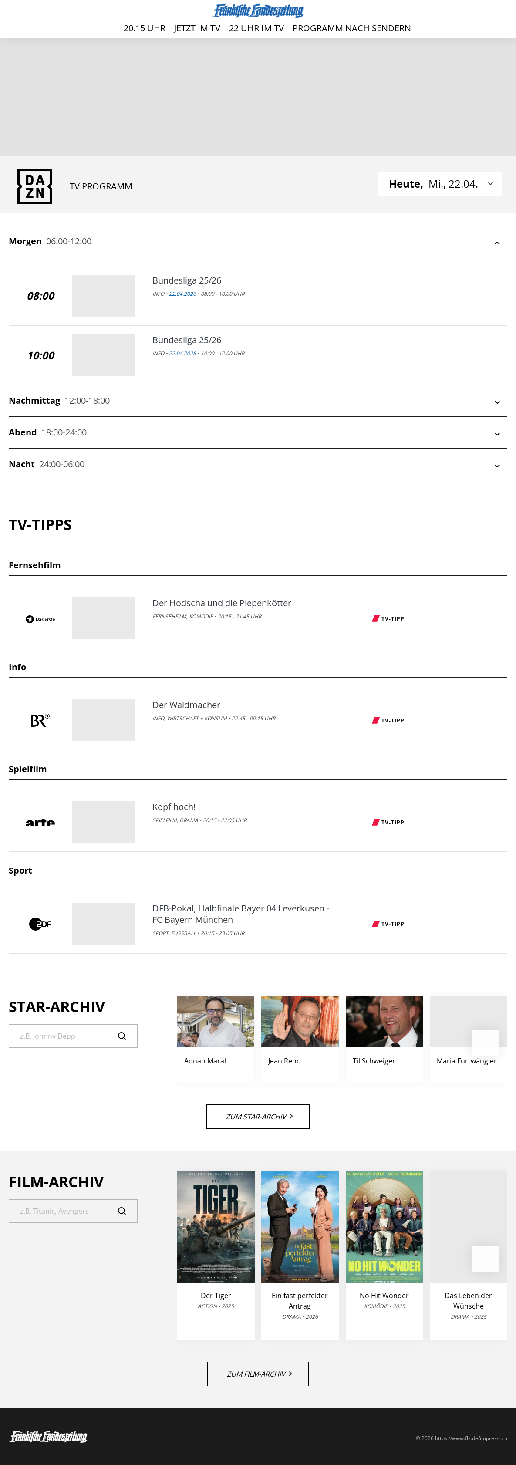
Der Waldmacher (186, 705)
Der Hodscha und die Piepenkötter (221, 603)
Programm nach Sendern (352, 28)
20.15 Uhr (144, 28)
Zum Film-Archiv (259, 1374)
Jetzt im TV (197, 28)
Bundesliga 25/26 (186, 280)
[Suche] (73, 1036)
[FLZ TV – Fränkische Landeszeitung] (258, 10)
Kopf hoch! (174, 807)
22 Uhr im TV (256, 28)
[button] (485, 1043)
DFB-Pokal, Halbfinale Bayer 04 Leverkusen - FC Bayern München (240, 914)
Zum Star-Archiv (259, 1116)
